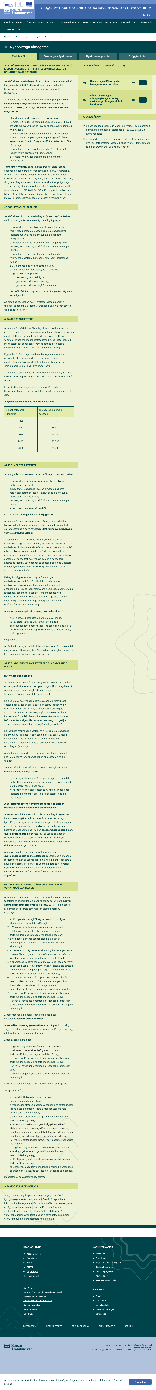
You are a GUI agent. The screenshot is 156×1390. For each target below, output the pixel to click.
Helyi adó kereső (31, 1276)
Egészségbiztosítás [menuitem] (34, 22)
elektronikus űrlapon (21, 532)
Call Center (101, 1300)
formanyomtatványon (60, 528)
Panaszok (100, 1253)
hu (148, 15)
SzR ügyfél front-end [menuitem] (118, 8)
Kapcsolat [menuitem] (136, 8)
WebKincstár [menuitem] (68, 8)
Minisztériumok (30, 1309)
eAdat (29, 1262)
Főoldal (7, 37)
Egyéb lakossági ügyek (21, 37)
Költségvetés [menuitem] (111, 22)
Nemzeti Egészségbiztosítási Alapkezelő (42, 1292)
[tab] (18, 56)
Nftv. (45, 904)
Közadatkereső (34, 1254)
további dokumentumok (30, 1018)
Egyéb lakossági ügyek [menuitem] (68, 22)
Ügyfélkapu (32, 1271)
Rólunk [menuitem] (48, 8)
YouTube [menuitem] (143, 15)
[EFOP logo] (17, 4)
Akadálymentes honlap (106, 1280)
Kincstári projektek (104, 1271)
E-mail (98, 1296)
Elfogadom (140, 1382)
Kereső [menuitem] (41, 7)
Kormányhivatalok (31, 1305)
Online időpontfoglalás (106, 1309)
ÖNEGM (30, 1267)
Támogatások (38, 37)
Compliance (101, 1258)
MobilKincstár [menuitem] (84, 8)
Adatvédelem (102, 1276)
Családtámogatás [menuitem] (13, 22)
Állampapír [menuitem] (146, 22)
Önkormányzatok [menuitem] (129, 22)
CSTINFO (27, 1288)
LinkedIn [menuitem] (150, 7)
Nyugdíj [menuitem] (50, 22)
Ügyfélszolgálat (103, 1305)
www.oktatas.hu (50, 716)
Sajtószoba (101, 1314)
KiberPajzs (28, 1314)
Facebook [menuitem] (144, 7)
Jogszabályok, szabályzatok (109, 1262)
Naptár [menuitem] (57, 8)
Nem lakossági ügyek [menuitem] (92, 22)
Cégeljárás (32, 1258)
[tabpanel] (78, 642)
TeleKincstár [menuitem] (99, 8)
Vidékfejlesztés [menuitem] (12, 29)
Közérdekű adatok (104, 1267)
